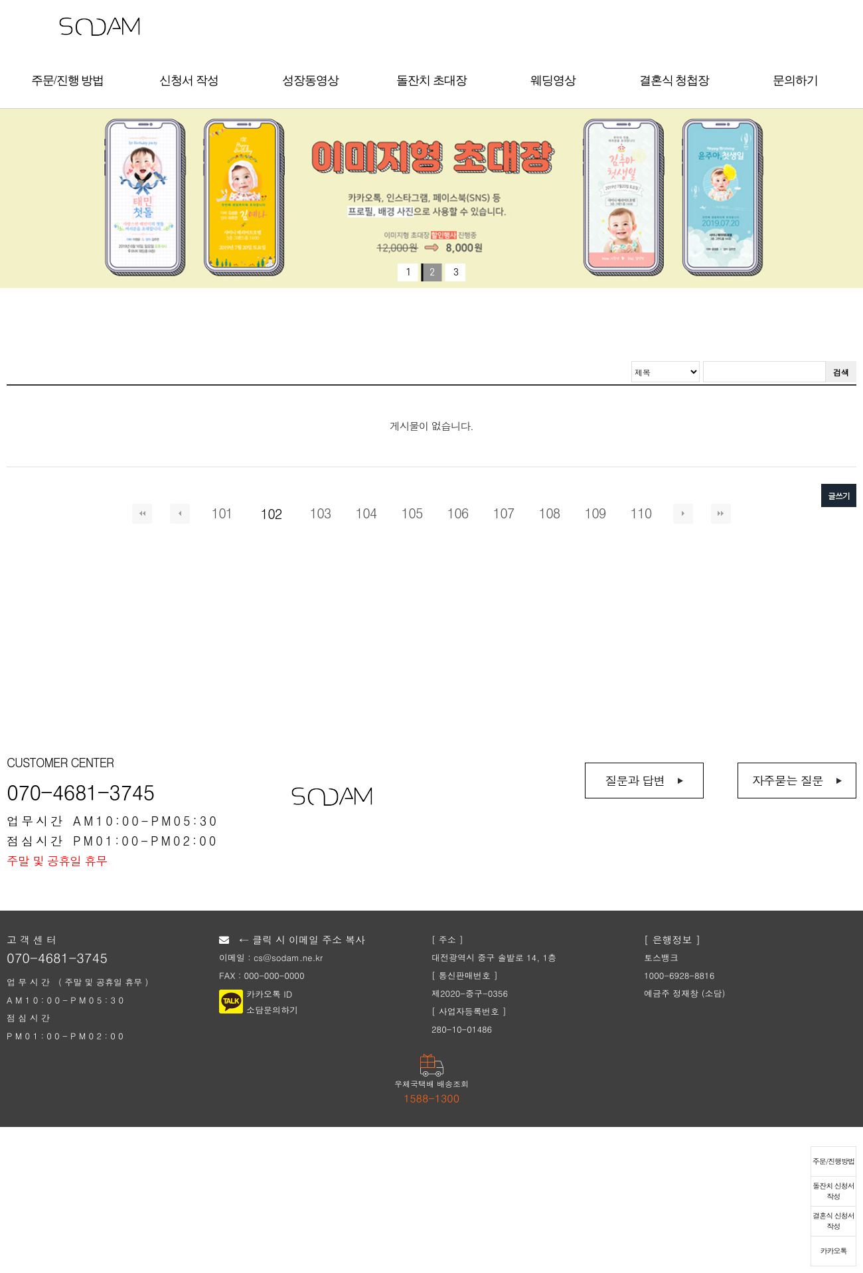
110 (641, 513)
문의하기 (795, 80)
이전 (180, 514)
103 (320, 513)
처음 (142, 514)
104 (366, 513)
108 (549, 513)
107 (503, 513)
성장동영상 (310, 80)
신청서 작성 (188, 80)
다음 (683, 514)
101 (222, 513)
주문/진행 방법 (67, 80)
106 (458, 513)
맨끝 (721, 514)
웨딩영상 (553, 80)
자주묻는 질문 (787, 780)
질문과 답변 (635, 780)
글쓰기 (839, 495)
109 (595, 513)
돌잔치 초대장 (431, 80)
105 (412, 513)
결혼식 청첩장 (674, 80)
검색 (841, 372)
